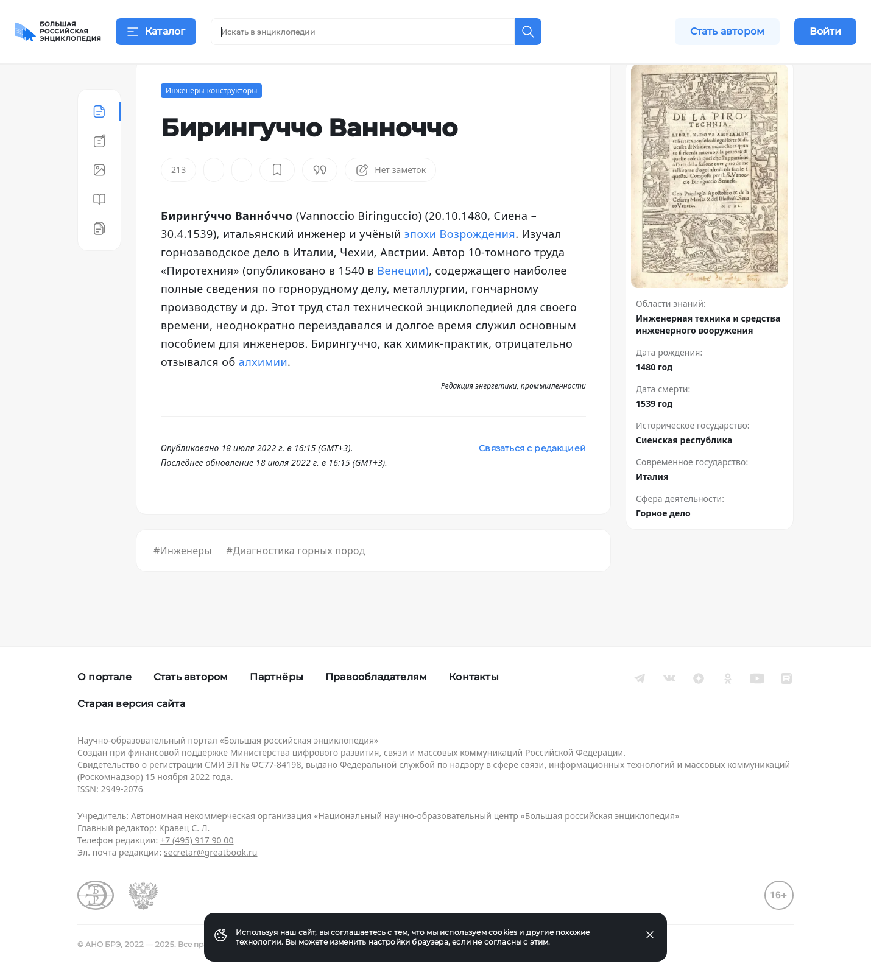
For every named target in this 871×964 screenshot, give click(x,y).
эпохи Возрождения (459, 264)
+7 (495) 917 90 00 (196, 840)
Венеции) (403, 301)
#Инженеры (182, 581)
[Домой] (58, 32)
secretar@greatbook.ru (211, 852)
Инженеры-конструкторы (211, 121)
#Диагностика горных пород (296, 581)
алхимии (263, 392)
